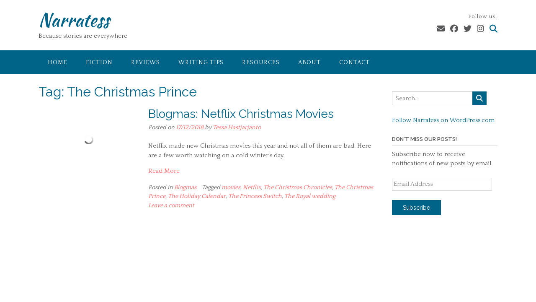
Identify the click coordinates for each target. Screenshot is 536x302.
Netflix (252, 187)
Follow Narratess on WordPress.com (443, 120)
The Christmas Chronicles (297, 187)
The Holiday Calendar (197, 196)
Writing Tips (201, 62)
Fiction (99, 62)
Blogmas (185, 187)
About (309, 62)
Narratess (74, 19)
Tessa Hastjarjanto (237, 127)
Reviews (145, 62)
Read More (164, 170)
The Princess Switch (255, 196)
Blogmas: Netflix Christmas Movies (241, 114)
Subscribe (416, 207)
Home (57, 62)
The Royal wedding (309, 196)
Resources (261, 62)
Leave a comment (171, 205)
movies (231, 187)
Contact (354, 62)
